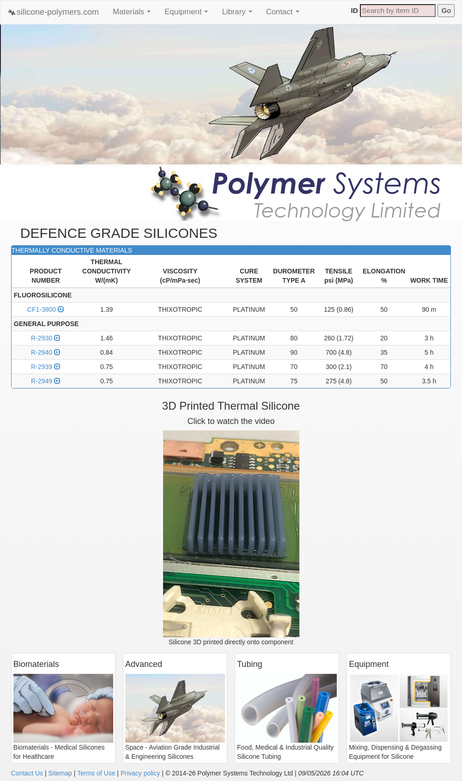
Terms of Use (96, 773)
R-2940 (46, 352)
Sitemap (60, 773)
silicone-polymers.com (53, 12)
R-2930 (46, 338)
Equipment (188, 14)
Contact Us (27, 773)
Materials (134, 14)
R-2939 (46, 366)
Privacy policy (140, 773)
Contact (285, 14)
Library (239, 14)
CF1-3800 (45, 309)
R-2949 (46, 381)
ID (354, 10)
